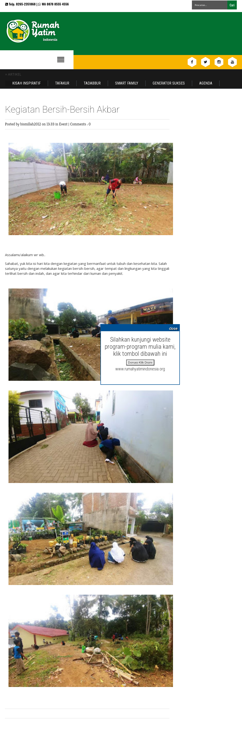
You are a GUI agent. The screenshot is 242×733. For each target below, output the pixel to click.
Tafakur (62, 83)
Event (63, 124)
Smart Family (126, 83)
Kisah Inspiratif (26, 83)
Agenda (205, 83)
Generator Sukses (169, 83)
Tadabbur (92, 83)
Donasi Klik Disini (140, 362)
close (173, 328)
